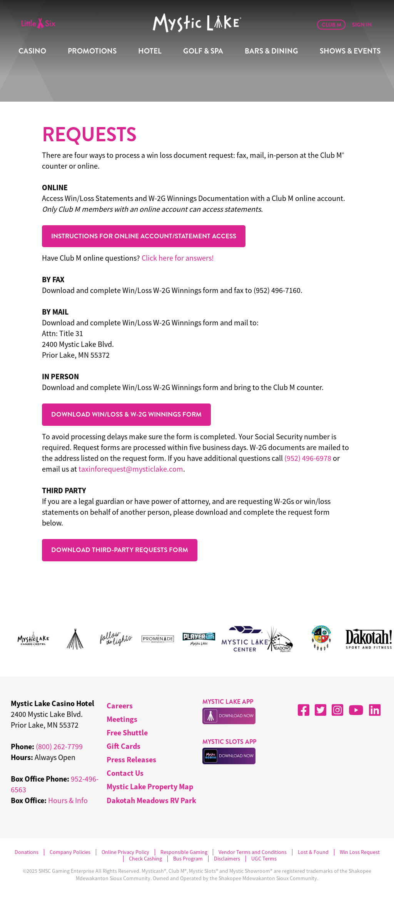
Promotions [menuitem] (92, 51)
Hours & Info (68, 800)
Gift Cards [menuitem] (123, 746)
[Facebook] (303, 710)
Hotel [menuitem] (150, 51)
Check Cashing (145, 858)
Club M (331, 24)
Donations (26, 852)
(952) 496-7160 (277, 290)
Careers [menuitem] (120, 705)
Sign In (362, 24)
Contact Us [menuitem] (125, 773)
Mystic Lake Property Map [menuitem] (150, 786)
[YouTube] (356, 710)
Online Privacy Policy (125, 852)
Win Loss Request (360, 852)
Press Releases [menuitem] (131, 759)
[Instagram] (337, 710)
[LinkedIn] (375, 710)
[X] (320, 710)
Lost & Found (313, 852)
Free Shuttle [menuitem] (127, 732)
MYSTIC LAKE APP (227, 701)
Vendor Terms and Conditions (253, 852)
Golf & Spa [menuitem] (203, 51)
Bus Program (188, 858)
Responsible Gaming (183, 852)
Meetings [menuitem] (122, 719)
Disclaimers (227, 858)
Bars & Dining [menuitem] (271, 51)
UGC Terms (264, 858)
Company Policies (70, 852)
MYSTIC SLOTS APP (229, 741)
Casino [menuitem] (32, 51)
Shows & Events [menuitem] (350, 51)
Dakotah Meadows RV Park (151, 800)
